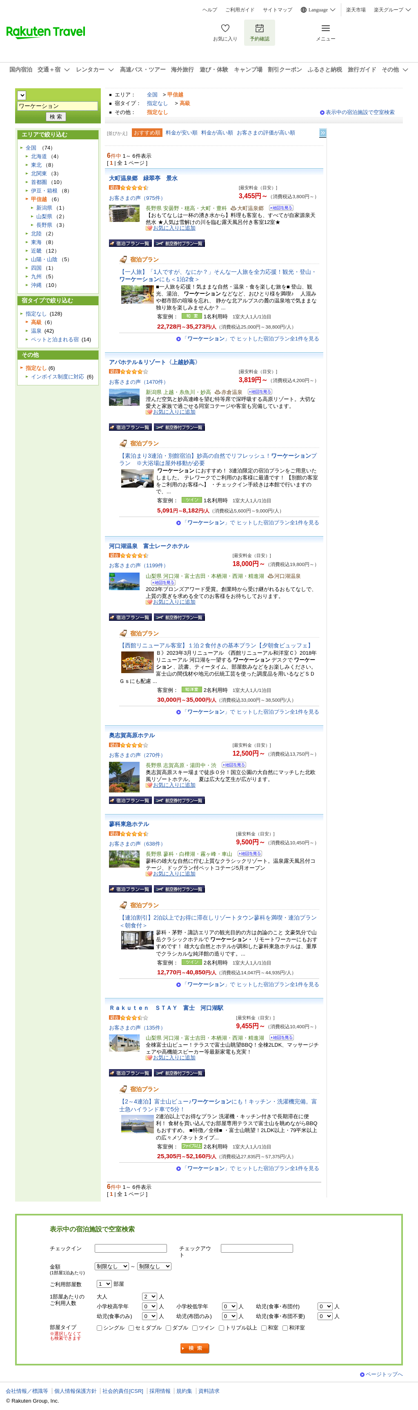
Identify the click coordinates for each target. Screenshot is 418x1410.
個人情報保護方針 (75, 1391)
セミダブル (148, 1328)
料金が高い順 (217, 133)
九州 (36, 276)
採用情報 (160, 1391)
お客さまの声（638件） (137, 844)
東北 (36, 165)
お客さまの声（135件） (137, 1028)
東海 (36, 242)
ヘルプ (209, 10)
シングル (114, 1328)
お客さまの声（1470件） (139, 382)
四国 (36, 268)
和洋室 (297, 1328)
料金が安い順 (182, 133)
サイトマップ (277, 10)
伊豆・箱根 (44, 191)
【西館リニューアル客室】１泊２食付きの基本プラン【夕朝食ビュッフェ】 (216, 645)
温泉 (36, 331)
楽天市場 (356, 10)
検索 (195, 1348)
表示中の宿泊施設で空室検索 (360, 112)
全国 (152, 95)
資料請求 (209, 1391)
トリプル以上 (241, 1328)
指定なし (157, 103)
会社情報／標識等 (27, 1391)
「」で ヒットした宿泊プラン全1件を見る (250, 339)
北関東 (39, 173)
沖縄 (36, 285)
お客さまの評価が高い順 (266, 133)
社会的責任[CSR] (122, 1391)
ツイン (207, 1328)
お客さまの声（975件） (137, 198)
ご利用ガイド (240, 10)
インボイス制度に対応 (57, 377)
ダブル (180, 1328)
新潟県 (44, 208)
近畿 (36, 251)
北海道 (39, 156)
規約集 (184, 1391)
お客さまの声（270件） (137, 755)
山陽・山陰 (44, 259)
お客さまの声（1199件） (139, 565)
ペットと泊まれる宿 (55, 339)
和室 (273, 1328)
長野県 (44, 225)
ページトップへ (384, 1374)
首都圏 (39, 182)
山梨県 (44, 216)
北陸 (36, 234)
